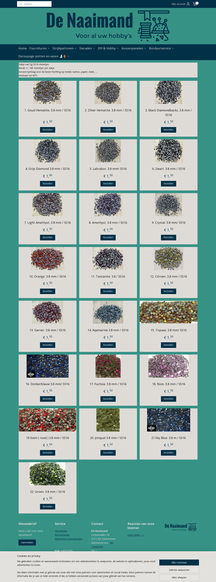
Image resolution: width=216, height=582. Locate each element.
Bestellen (47, 129)
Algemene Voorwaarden (68, 538)
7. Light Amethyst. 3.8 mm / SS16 (47, 223)
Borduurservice (161, 48)
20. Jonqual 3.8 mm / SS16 (108, 438)
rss (114, 576)
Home (22, 48)
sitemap (107, 576)
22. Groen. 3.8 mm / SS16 (47, 492)
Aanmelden (27, 542)
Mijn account (181, 4)
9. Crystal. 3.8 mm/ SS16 (168, 223)
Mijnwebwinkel (156, 576)
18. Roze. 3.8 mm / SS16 (168, 384)
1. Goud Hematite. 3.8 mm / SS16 (47, 110)
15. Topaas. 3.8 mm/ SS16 (168, 330)
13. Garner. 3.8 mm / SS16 (47, 330)
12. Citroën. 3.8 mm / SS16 (168, 276)
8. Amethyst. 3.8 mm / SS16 (108, 223)
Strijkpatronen (65, 48)
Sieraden (87, 48)
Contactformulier (100, 562)
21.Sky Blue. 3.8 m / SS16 (168, 438)
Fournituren (39, 48)
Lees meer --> (136, 535)
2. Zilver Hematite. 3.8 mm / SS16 (108, 110)
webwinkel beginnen (127, 576)
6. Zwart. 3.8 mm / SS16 (168, 169)
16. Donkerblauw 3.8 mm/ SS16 (47, 384)
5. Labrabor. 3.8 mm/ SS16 (107, 169)
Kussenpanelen (134, 48)
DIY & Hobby (108, 48)
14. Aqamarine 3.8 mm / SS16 (108, 330)
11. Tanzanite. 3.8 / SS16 (108, 276)
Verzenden (61, 530)
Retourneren (62, 534)
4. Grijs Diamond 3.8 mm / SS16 (47, 169)
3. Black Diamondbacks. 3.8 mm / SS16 (168, 112)
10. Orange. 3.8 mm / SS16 (47, 276)
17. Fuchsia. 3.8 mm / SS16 (108, 384)
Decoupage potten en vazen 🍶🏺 (44, 56)
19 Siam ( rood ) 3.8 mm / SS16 (47, 438)
